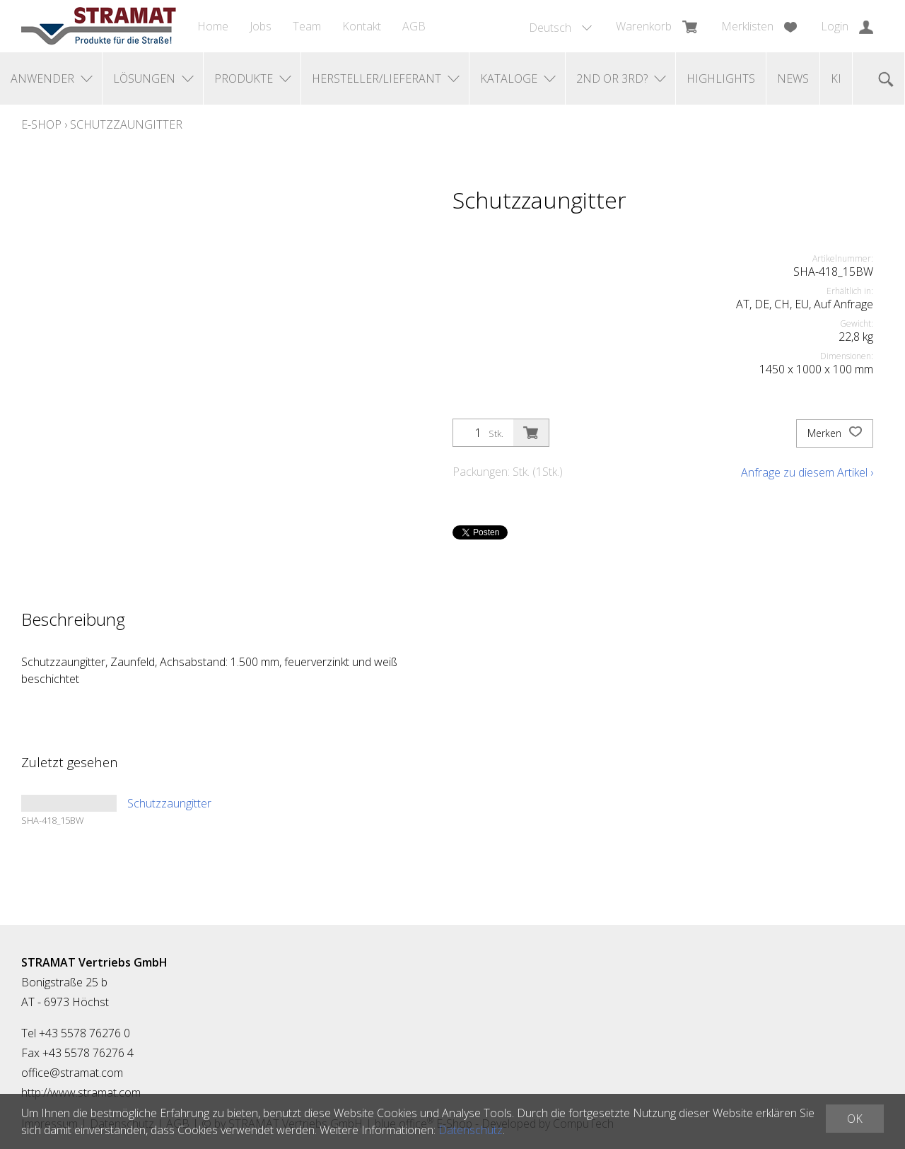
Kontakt (361, 26)
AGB (414, 26)
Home (212, 26)
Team (307, 26)
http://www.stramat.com (81, 1092)
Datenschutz (470, 1130)
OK (855, 1118)
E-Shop (41, 124)
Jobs (261, 26)
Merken (834, 433)
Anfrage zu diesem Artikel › (807, 472)
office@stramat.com (72, 1072)
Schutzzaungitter (126, 124)
